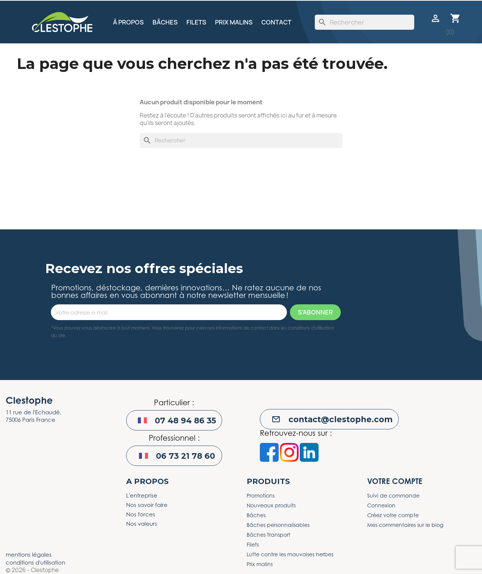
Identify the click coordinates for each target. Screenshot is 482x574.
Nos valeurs (141, 523)
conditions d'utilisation (35, 562)
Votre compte (394, 481)
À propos (128, 22)
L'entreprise (141, 495)
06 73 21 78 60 (185, 456)
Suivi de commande (393, 495)
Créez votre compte (393, 515)
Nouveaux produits (271, 505)
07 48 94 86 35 (185, 420)
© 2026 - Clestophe (32, 570)
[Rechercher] (364, 22)
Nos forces (140, 514)
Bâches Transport (268, 534)
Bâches (165, 22)
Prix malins (234, 22)
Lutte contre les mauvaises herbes (290, 554)
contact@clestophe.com (340, 419)
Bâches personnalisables (278, 525)
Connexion (381, 505)
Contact (276, 22)
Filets (196, 22)
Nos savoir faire (147, 504)
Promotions (261, 495)
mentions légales (29, 554)
